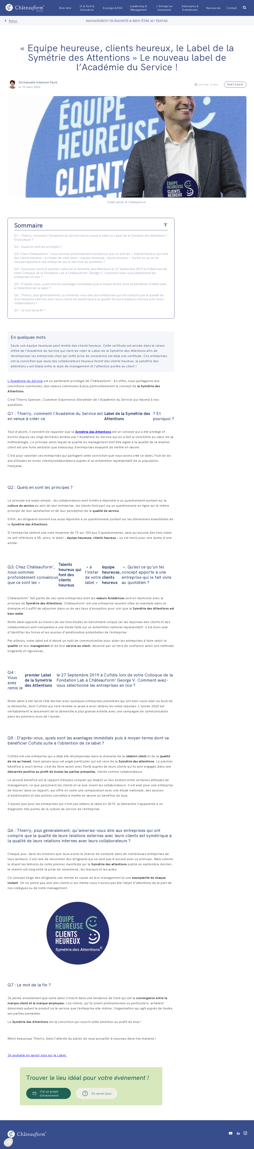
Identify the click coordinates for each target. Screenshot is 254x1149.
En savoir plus (96, 1093)
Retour (13, 21)
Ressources (213, 8)
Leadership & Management (138, 8)
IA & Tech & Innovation (87, 8)
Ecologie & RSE (113, 8)
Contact (232, 8)
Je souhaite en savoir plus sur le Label (37, 1055)
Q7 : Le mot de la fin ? (29, 310)
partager (235, 84)
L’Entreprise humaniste (164, 8)
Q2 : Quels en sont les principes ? (38, 247)
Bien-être (65, 8)
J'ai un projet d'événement (45, 1093)
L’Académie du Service (25, 381)
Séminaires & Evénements (190, 8)
